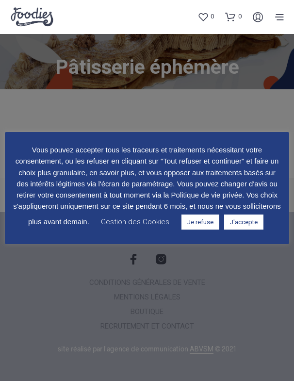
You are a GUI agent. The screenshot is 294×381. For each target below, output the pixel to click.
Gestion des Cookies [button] (135, 221)
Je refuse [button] (200, 222)
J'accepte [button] (244, 222)
